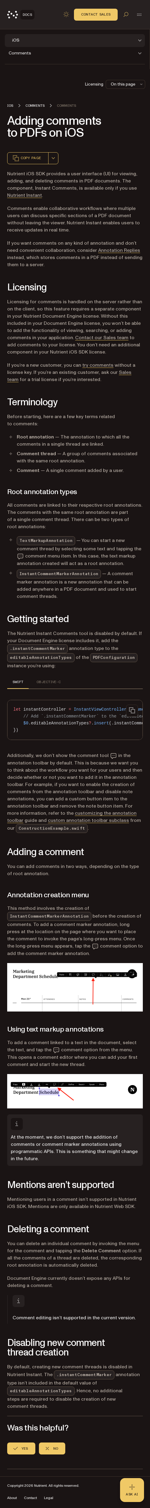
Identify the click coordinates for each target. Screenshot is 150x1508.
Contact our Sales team (101, 337)
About (12, 1498)
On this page (127, 84)
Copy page (26, 158)
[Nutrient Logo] (20, 14)
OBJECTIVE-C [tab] (49, 682)
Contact (30, 1498)
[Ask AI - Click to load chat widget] (132, 1490)
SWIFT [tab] (18, 682)
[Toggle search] (126, 14)
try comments (97, 365)
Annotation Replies (119, 250)
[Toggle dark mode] (66, 14)
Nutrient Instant (24, 195)
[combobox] (53, 158)
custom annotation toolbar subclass (88, 820)
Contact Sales (95, 14)
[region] (75, 720)
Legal (48, 1498)
